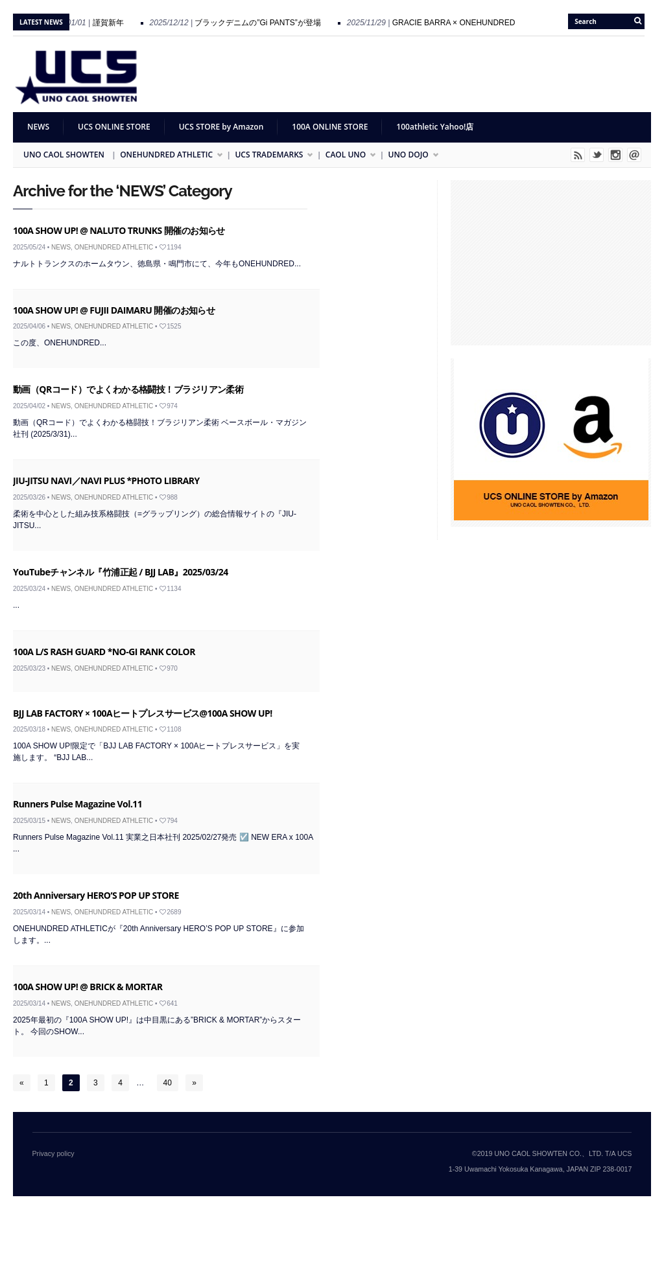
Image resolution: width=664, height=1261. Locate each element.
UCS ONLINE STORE (114, 126)
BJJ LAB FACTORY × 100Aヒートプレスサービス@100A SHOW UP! (142, 713)
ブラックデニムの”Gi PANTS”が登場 (263, 22)
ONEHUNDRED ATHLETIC (167, 155)
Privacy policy (53, 1153)
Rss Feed (577, 154)
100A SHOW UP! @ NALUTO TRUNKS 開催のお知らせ (119, 230)
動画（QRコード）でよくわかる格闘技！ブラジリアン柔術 (128, 389)
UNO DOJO (409, 155)
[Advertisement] (415, 75)
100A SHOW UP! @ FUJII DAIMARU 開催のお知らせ (114, 310)
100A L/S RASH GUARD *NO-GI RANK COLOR (104, 651)
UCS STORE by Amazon (221, 126)
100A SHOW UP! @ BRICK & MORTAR (87, 986)
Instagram (615, 154)
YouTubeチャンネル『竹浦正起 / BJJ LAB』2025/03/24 (120, 572)
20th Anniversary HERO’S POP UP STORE (96, 895)
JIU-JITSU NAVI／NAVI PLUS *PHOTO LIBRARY (106, 480)
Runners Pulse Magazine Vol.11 (77, 804)
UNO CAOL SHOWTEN (63, 154)
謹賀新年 (113, 22)
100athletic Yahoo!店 (434, 126)
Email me (634, 154)
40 (167, 1082)
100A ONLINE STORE (330, 126)
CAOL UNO (346, 155)
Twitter (596, 154)
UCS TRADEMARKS (269, 155)
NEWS (38, 126)
